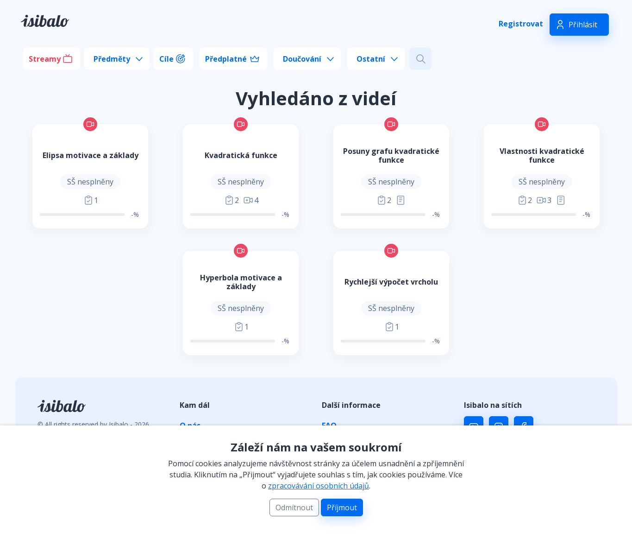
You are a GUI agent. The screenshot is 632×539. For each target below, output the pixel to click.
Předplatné (226, 59)
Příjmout (342, 507)
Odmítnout (294, 507)
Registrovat (521, 24)
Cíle (166, 59)
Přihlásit (583, 24)
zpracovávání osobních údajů (318, 486)
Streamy (45, 59)
